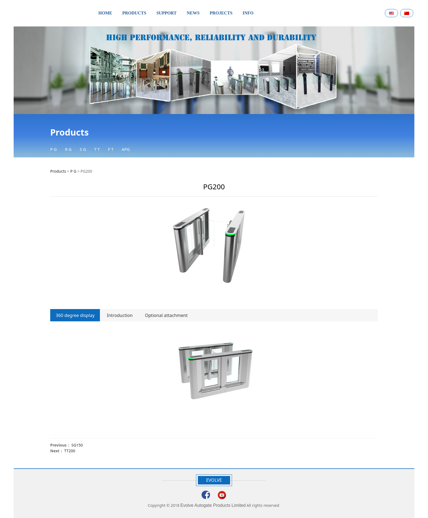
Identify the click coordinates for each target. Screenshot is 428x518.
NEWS (193, 13)
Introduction (120, 315)
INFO (248, 13)
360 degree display (75, 315)
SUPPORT (166, 13)
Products (58, 171)
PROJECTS (221, 13)
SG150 (77, 445)
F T (111, 149)
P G (53, 149)
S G (83, 149)
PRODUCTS (134, 13)
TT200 (69, 450)
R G (68, 149)
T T (97, 149)
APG (126, 149)
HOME (105, 13)
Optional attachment (166, 315)
